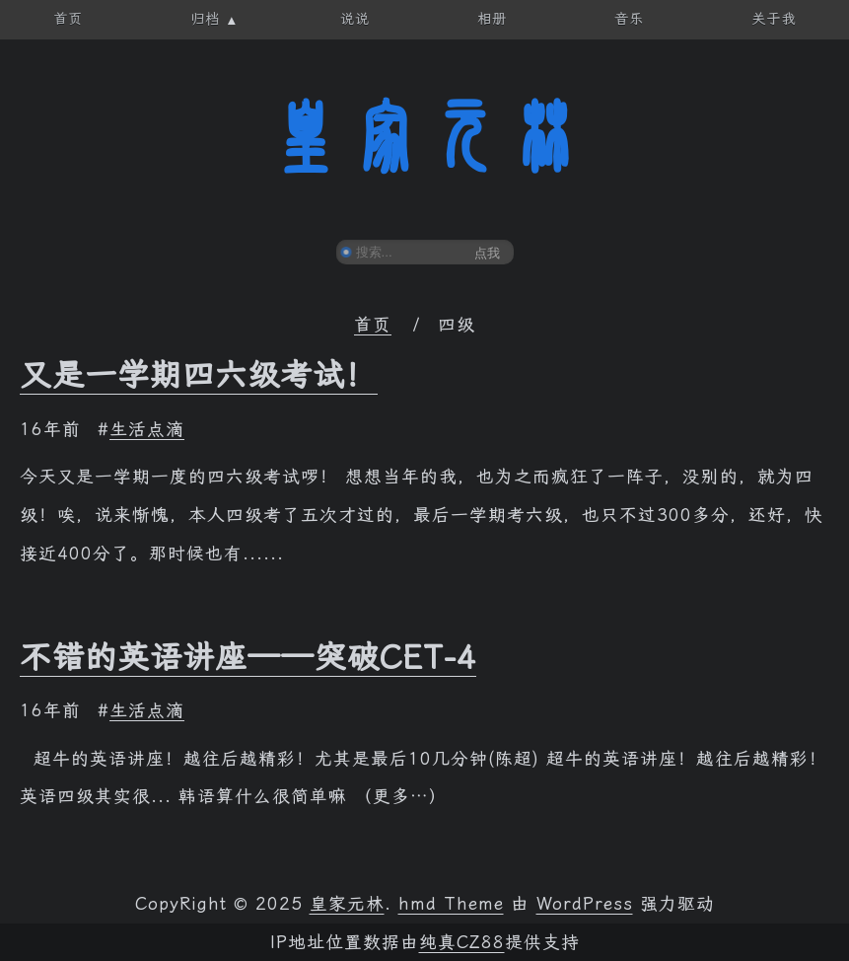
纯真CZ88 (462, 942)
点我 (487, 253)
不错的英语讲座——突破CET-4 (248, 657)
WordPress (584, 904)
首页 (372, 324)
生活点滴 (146, 429)
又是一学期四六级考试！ (199, 375)
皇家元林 (425, 137)
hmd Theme (451, 904)
